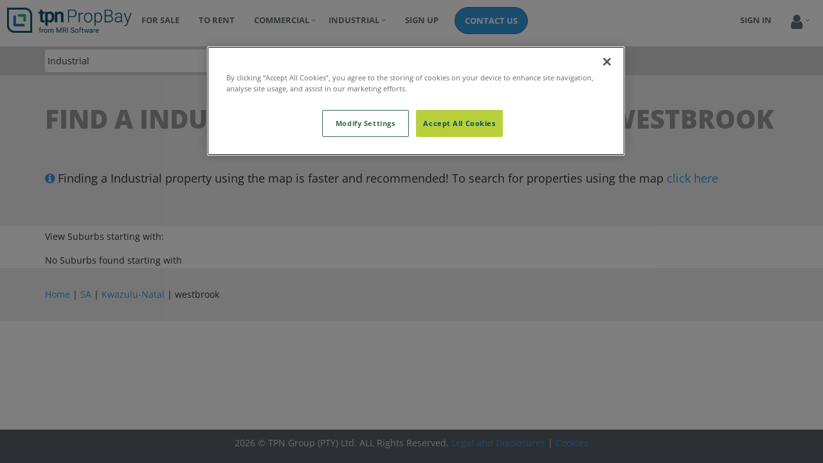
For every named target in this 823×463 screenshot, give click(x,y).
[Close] (607, 62)
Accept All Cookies (459, 123)
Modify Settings (365, 123)
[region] (416, 101)
